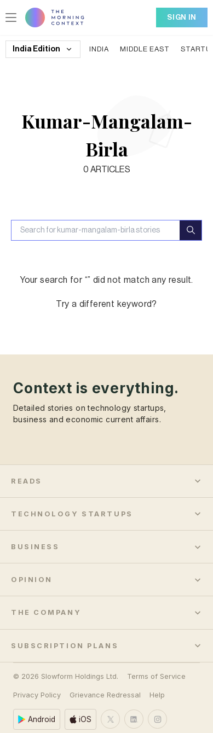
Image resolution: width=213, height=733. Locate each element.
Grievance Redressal (105, 681)
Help (157, 681)
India (99, 49)
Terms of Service (156, 662)
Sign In (182, 17)
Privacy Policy (37, 681)
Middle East (145, 49)
